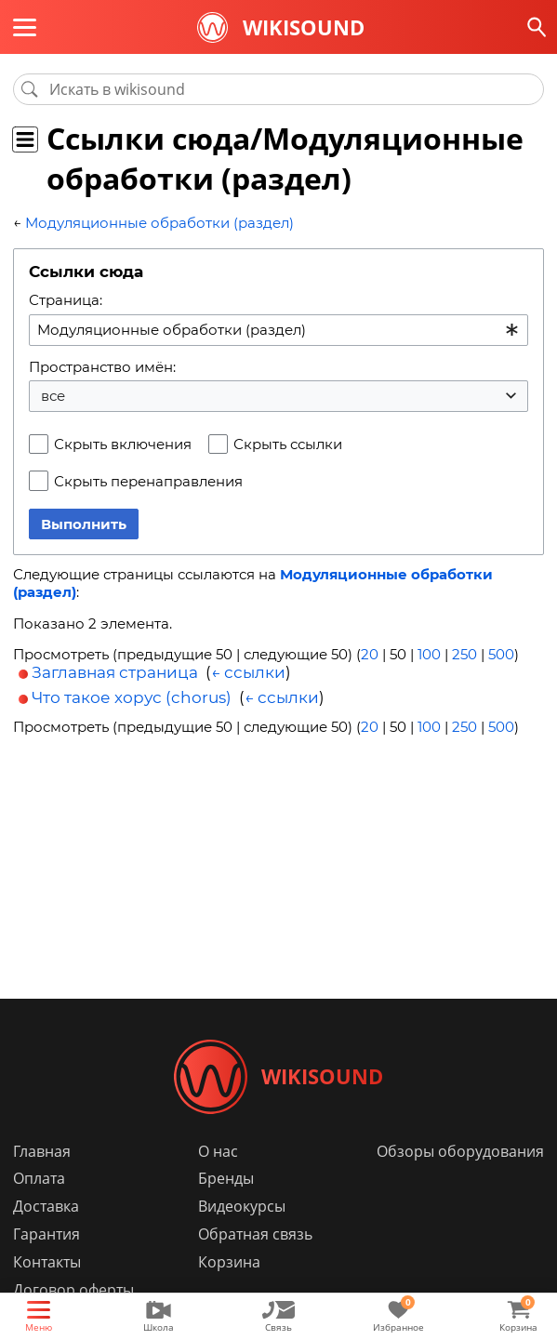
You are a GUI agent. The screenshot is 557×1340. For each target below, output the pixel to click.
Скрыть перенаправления (148, 481)
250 (464, 654)
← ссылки (248, 671)
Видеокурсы (241, 1207)
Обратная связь (255, 1235)
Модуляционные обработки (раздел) (159, 223)
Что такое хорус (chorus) (132, 697)
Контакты (47, 1263)
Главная (42, 1151)
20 (369, 654)
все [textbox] (53, 396)
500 (501, 654)
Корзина (229, 1263)
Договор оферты (73, 1290)
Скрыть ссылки (287, 444)
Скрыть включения (123, 444)
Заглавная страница (115, 671)
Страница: (65, 300)
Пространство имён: (102, 367)
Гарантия (46, 1235)
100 (429, 654)
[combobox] (278, 330)
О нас (218, 1151)
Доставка (46, 1207)
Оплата (39, 1179)
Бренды (226, 1179)
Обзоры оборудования (460, 1151)
